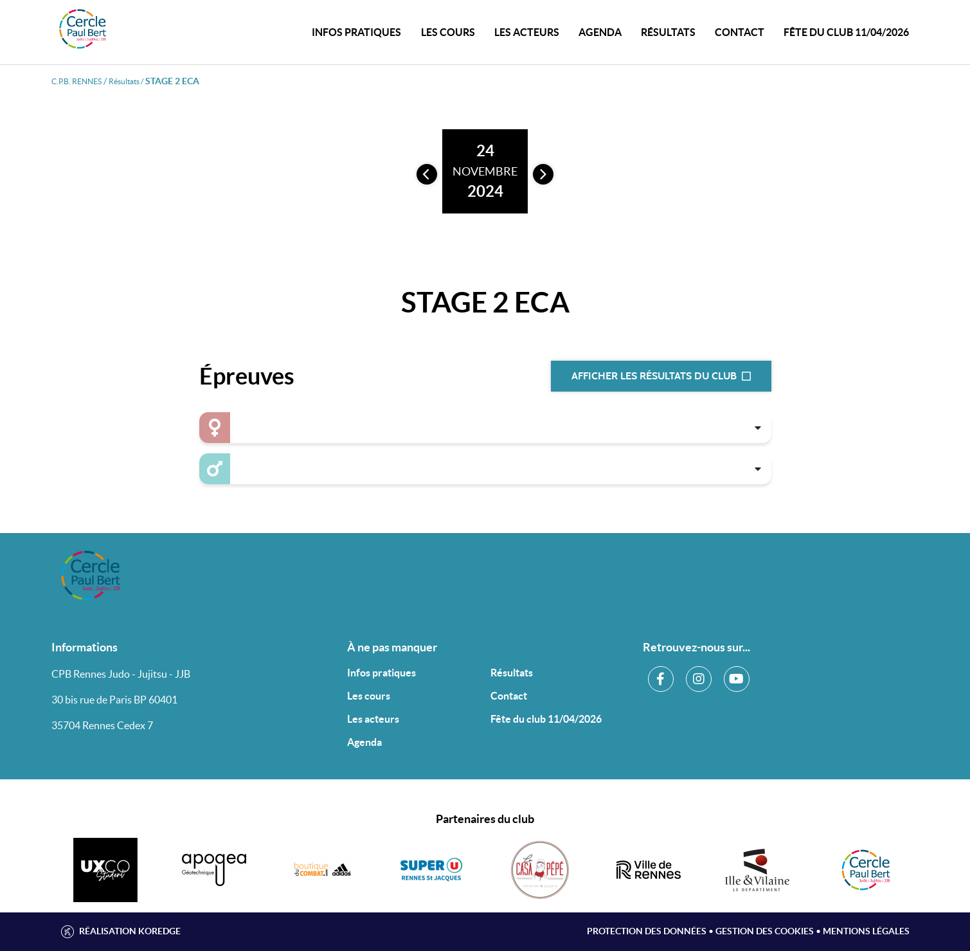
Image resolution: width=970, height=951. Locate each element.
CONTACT (739, 32)
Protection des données (646, 931)
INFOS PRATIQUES (356, 32)
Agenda (600, 32)
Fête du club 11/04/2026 (846, 32)
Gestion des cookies (764, 931)
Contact (508, 696)
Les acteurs (526, 32)
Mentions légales (866, 931)
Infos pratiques (381, 672)
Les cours (448, 32)
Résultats (668, 32)
